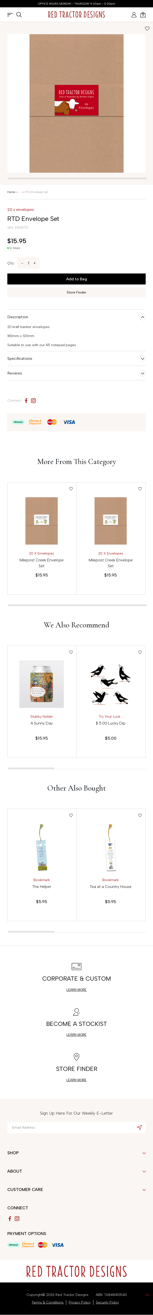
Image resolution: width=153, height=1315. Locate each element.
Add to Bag (76, 279)
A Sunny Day (42, 723)
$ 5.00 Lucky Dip (110, 723)
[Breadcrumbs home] (11, 192)
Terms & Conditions (48, 1302)
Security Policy (107, 1302)
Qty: (11, 263)
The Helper (41, 886)
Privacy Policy (80, 1302)
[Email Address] (76, 1127)
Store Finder (76, 292)
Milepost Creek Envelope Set (42, 563)
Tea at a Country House (110, 886)
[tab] (77, 178)
